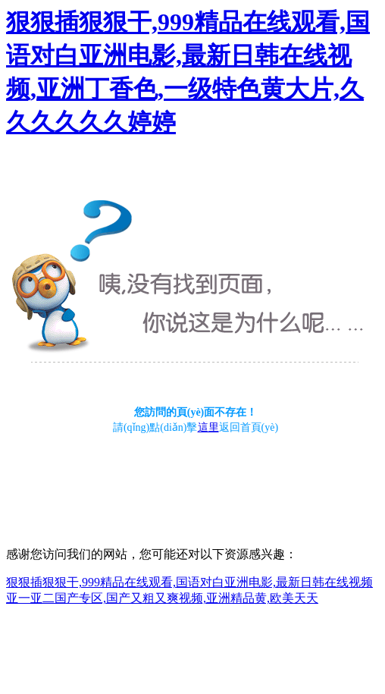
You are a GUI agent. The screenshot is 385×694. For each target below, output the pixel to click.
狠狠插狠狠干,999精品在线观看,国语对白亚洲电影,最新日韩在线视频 (189, 582)
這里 (208, 427)
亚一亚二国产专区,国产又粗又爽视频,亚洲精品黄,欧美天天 (162, 598)
